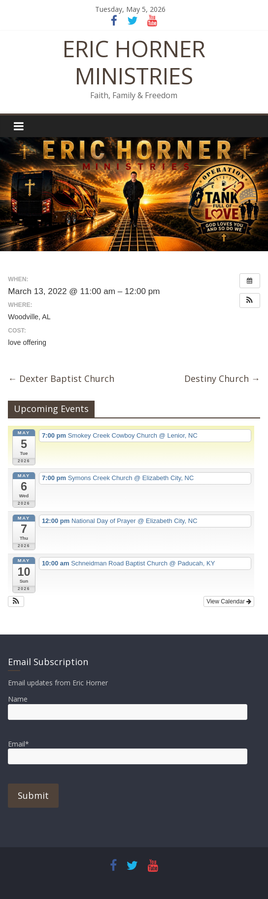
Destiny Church (222, 378)
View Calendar (228, 601)
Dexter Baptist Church (61, 378)
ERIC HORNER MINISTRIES (134, 62)
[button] (250, 300)
